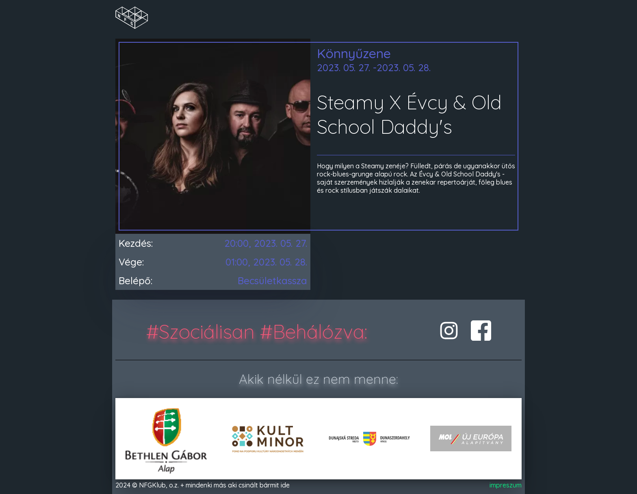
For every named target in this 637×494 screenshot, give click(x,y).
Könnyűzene (354, 53)
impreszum (506, 485)
